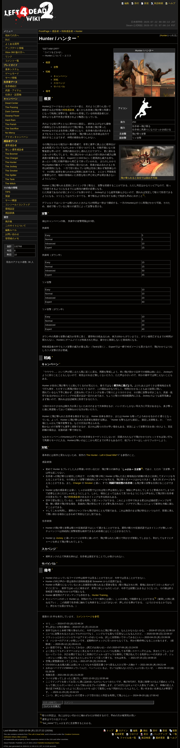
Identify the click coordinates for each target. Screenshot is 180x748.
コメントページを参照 (87, 616)
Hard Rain (10, 120)
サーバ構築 (11, 200)
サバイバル (59, 86)
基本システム (12, 69)
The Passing (11, 107)
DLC (7, 39)
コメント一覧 (12, 60)
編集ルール (11, 230)
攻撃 (56, 67)
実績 (7, 196)
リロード (132, 734)
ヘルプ (170, 3)
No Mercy (10, 132)
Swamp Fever (12, 115)
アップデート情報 (14, 48)
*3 (155, 598)
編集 (125, 3)
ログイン (121, 730)
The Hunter (11, 162)
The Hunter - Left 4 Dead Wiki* (101, 455)
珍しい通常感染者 (14, 149)
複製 (173, 730)
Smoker (89, 483)
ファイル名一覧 (126, 737)
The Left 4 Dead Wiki (36, 734)
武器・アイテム (13, 90)
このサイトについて (15, 225)
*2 (142, 468)
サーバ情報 (11, 77)
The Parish (10, 124)
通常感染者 (11, 145)
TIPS (7, 192)
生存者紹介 (11, 86)
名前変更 (117, 734)
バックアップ (158, 734)
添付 (135, 3)
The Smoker (11, 170)
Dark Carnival (12, 111)
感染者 (55, 31)
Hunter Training (100, 595)
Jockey (59, 538)
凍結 (143, 730)
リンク (8, 56)
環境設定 (9, 208)
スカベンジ (59, 83)
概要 (48, 62)
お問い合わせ (12, 234)
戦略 (48, 71)
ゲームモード (12, 73)
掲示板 (8, 221)
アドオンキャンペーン (16, 137)
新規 (145, 3)
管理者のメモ (12, 238)
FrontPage (44, 31)
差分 (144, 734)
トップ (108, 730)
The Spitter (11, 175)
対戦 (56, 79)
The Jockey (11, 166)
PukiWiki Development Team (48, 743)
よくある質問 (12, 44)
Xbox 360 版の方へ (15, 52)
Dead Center (11, 103)
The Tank (10, 179)
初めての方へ (12, 35)
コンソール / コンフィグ (17, 204)
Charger (77, 483)
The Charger (11, 158)
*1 (143, 195)
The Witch (10, 183)
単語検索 (156, 3)
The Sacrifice (12, 128)
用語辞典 (9, 213)
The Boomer (11, 153)
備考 (48, 91)
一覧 (173, 734)
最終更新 (158, 737)
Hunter (79, 31)
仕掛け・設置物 (13, 94)
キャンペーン (60, 76)
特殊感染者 (67, 31)
